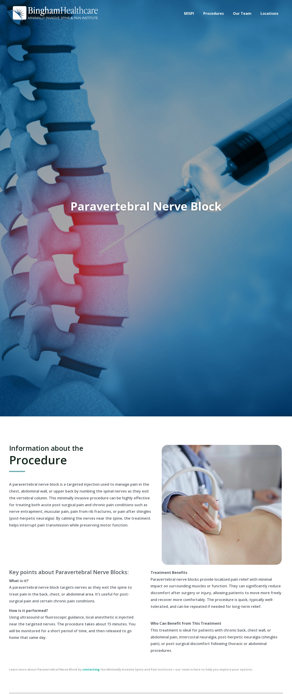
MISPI (195, 13)
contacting (91, 669)
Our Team (245, 13)
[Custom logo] (54, 12)
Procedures (218, 13)
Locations (270, 13)
